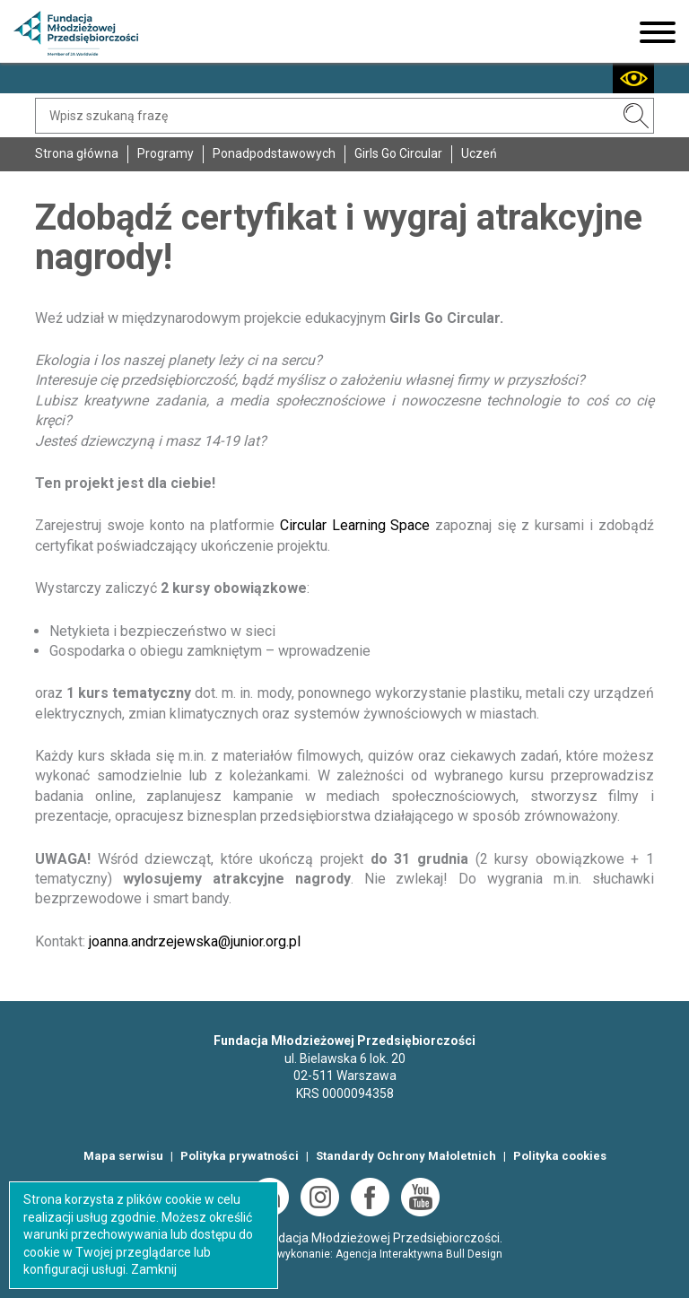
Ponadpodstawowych (274, 153)
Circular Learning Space (355, 525)
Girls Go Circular (398, 153)
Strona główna (76, 153)
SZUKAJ (636, 115)
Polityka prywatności (239, 1156)
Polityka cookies (559, 1156)
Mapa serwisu (123, 1156)
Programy (165, 153)
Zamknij (154, 1269)
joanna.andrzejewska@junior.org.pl (195, 941)
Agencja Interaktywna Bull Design (419, 1254)
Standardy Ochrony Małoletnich (406, 1156)
